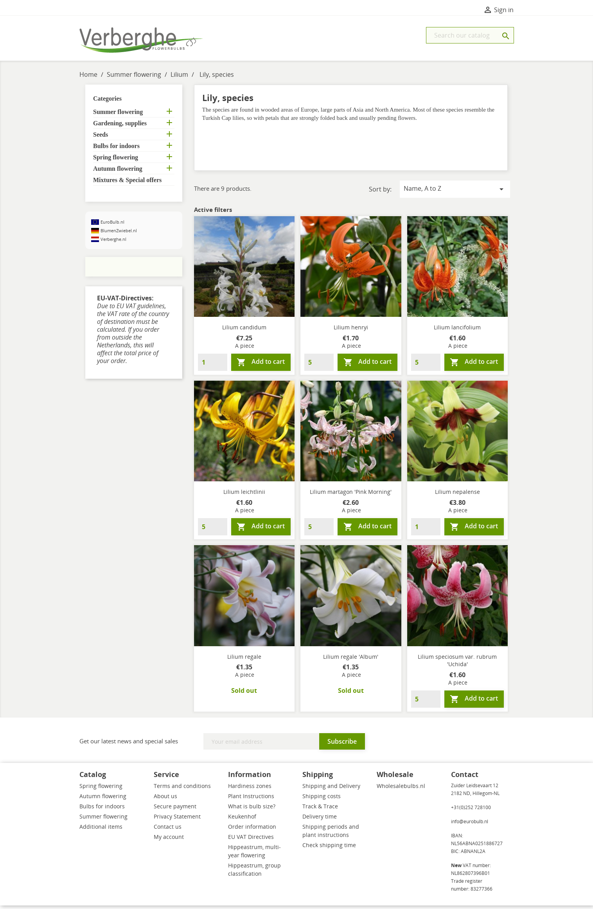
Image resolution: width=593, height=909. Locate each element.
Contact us (167, 830)
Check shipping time (329, 848)
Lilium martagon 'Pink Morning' (351, 495)
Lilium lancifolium (457, 330)
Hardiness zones (249, 789)
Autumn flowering (117, 172)
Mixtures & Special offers (127, 183)
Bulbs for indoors (116, 149)
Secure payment (175, 809)
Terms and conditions (182, 789)
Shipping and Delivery (331, 789)
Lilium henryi (351, 330)
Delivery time (319, 820)
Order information (252, 830)
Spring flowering (115, 160)
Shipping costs (321, 799)
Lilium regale (244, 660)
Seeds (100, 138)
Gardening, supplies (120, 126)
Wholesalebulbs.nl (401, 789)
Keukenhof (242, 820)
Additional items (100, 830)
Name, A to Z (455, 192)
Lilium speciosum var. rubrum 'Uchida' (457, 664)
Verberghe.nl (113, 243)
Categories (107, 102)
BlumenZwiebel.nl (119, 234)
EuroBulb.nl (112, 225)
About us (165, 799)
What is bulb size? (251, 809)
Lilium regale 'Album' (350, 660)
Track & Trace (320, 809)
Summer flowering (118, 115)
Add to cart (261, 365)
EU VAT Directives (251, 840)
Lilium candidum (244, 330)
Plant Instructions (251, 799)
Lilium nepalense (457, 495)
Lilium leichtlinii (244, 495)
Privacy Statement (177, 820)
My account (169, 840)
